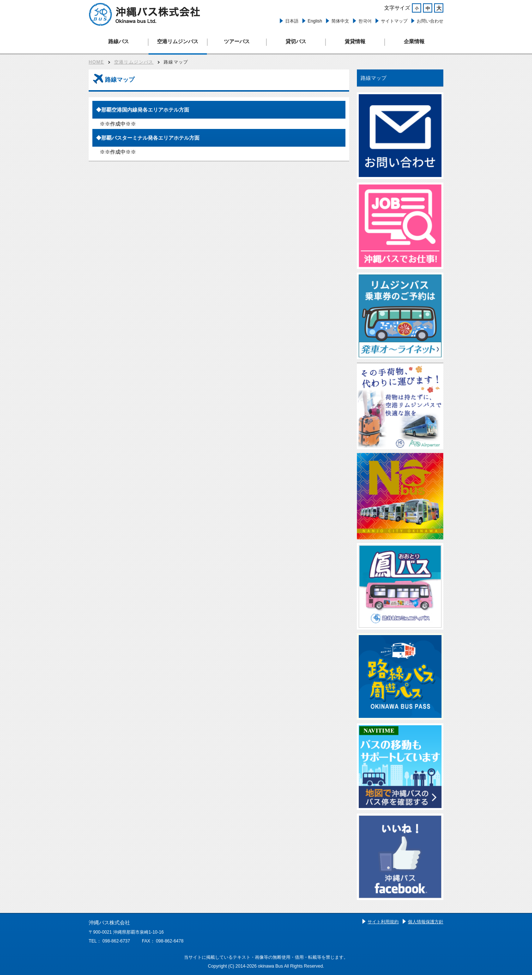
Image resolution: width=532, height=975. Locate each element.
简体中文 (340, 21)
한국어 (365, 21)
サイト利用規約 (383, 921)
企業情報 (414, 41)
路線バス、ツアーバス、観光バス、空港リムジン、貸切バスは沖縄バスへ (144, 14)
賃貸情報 (355, 41)
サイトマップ (394, 21)
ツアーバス (237, 41)
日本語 (292, 21)
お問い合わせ (430, 21)
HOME (96, 62)
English (315, 21)
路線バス (118, 41)
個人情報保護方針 (425, 921)
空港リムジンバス (177, 41)
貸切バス (296, 41)
